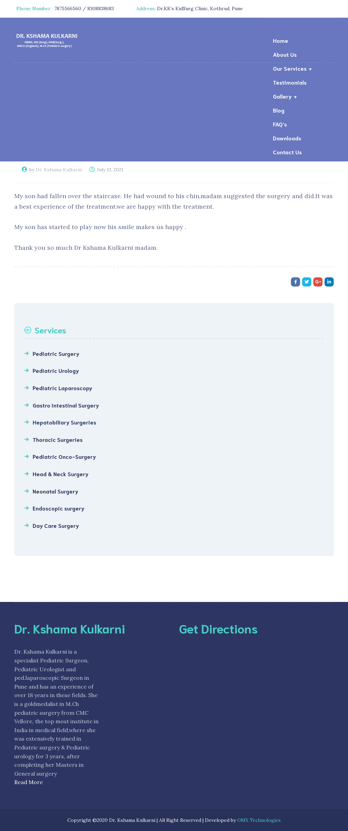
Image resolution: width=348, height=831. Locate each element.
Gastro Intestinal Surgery (66, 405)
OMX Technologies (259, 820)
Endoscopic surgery (58, 508)
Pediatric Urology (56, 370)
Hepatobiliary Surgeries (64, 422)
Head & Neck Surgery (60, 473)
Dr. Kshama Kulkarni (59, 170)
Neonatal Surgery (55, 491)
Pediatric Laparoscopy (62, 387)
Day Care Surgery (56, 525)
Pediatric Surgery (56, 353)
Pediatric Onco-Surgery (64, 456)
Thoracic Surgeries (58, 439)
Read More (28, 782)
